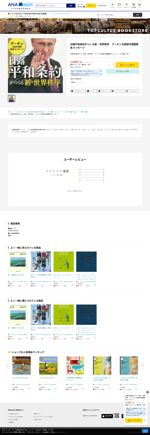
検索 (70, 6)
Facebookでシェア (79, 91)
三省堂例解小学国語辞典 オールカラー (74, 379)
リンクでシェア (133, 91)
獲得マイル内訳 (74, 67)
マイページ (112, 7)
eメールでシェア (119, 91)
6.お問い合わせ (37, 419)
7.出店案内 (11, 422)
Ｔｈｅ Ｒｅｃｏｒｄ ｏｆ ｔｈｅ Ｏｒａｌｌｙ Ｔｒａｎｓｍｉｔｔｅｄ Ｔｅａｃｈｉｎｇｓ (86, 277)
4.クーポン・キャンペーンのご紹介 (43, 416)
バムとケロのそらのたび (47, 378)
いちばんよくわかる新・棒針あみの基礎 (128, 379)
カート (139, 7)
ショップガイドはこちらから (61, 13)
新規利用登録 (102, 5)
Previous (8, 365)
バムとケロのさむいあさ (20, 378)
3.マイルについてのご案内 (15, 416)
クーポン (119, 7)
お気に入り (126, 7)
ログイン (91, 5)
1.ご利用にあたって (13, 414)
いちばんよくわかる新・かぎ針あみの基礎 (101, 379)
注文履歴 (133, 7)
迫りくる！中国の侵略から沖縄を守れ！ (41, 276)
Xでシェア (92, 91)
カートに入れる (135, 420)
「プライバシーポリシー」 (34, 432)
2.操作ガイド (36, 414)
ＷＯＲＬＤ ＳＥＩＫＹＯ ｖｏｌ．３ (63, 276)
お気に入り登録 (124, 71)
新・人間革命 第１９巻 (16, 275)
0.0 (65, 170)
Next (142, 365)
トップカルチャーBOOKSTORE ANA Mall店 (28, 13)
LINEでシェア (104, 91)
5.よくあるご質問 (12, 419)
